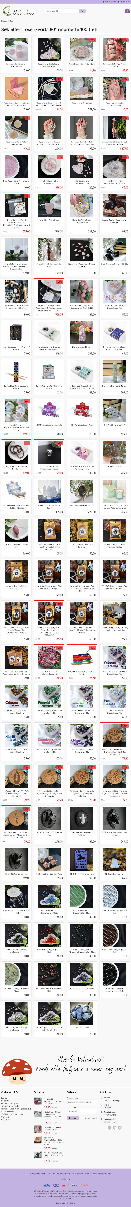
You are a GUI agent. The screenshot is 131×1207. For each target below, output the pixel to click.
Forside (4, 21)
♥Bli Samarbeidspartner (10, 1103)
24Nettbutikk (70, 1203)
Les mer (68, 1199)
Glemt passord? (91, 1118)
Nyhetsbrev (77, 1174)
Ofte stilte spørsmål (102, 1174)
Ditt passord (71, 1108)
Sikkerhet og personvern (59, 1174)
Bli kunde (5, 1101)
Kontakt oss (6, 1120)
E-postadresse (72, 1098)
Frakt (24, 1174)
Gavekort (5, 1117)
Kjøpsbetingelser (37, 1174)
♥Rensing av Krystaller (10, 1106)
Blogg (88, 1174)
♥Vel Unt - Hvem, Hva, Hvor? (12, 1114)
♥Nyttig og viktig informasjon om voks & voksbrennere (16, 1110)
